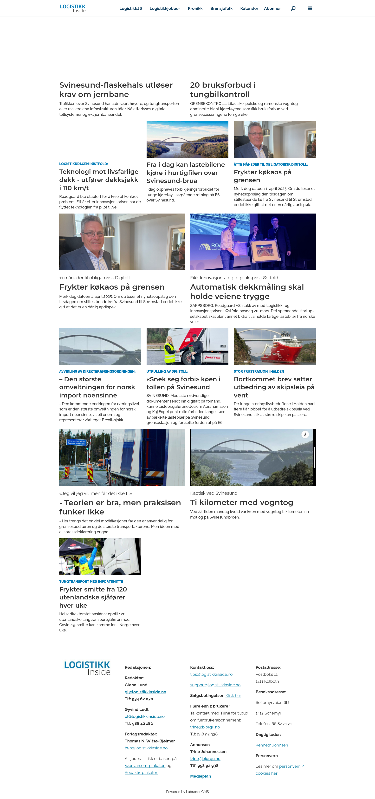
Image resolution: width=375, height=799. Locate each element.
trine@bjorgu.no (205, 727)
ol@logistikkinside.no (145, 716)
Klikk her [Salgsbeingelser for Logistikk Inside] (233, 695)
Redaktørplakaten (141, 772)
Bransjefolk (221, 8)
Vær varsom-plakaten (145, 765)
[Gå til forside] (72, 8)
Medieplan (200, 776)
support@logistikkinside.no (215, 684)
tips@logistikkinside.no (211, 674)
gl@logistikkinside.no (145, 691)
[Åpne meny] (310, 8)
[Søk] (293, 8)
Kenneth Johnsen (272, 745)
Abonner (272, 8)
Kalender (249, 8)
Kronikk (195, 8)
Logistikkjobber (165, 8)
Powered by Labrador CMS (187, 792)
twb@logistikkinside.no (146, 748)
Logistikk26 (130, 8)
